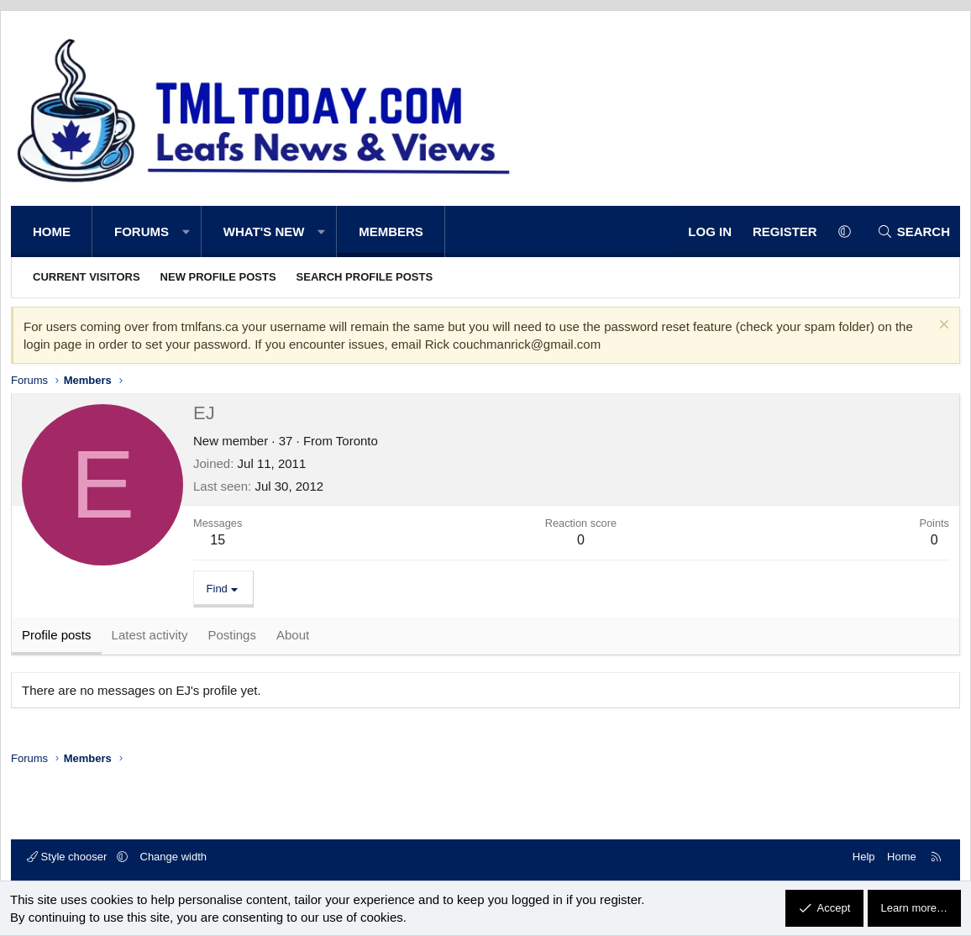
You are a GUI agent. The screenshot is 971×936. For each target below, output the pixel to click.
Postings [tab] (231, 635)
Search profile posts (365, 277)
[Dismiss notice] (942, 326)
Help (864, 856)
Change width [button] (173, 856)
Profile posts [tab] (57, 635)
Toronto (357, 441)
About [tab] (292, 635)
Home (52, 231)
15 (217, 540)
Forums (141, 231)
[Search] (913, 231)
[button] (186, 231)
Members (391, 231)
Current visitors (86, 277)
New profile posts (218, 277)
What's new (264, 231)
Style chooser (68, 856)
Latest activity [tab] (150, 635)
